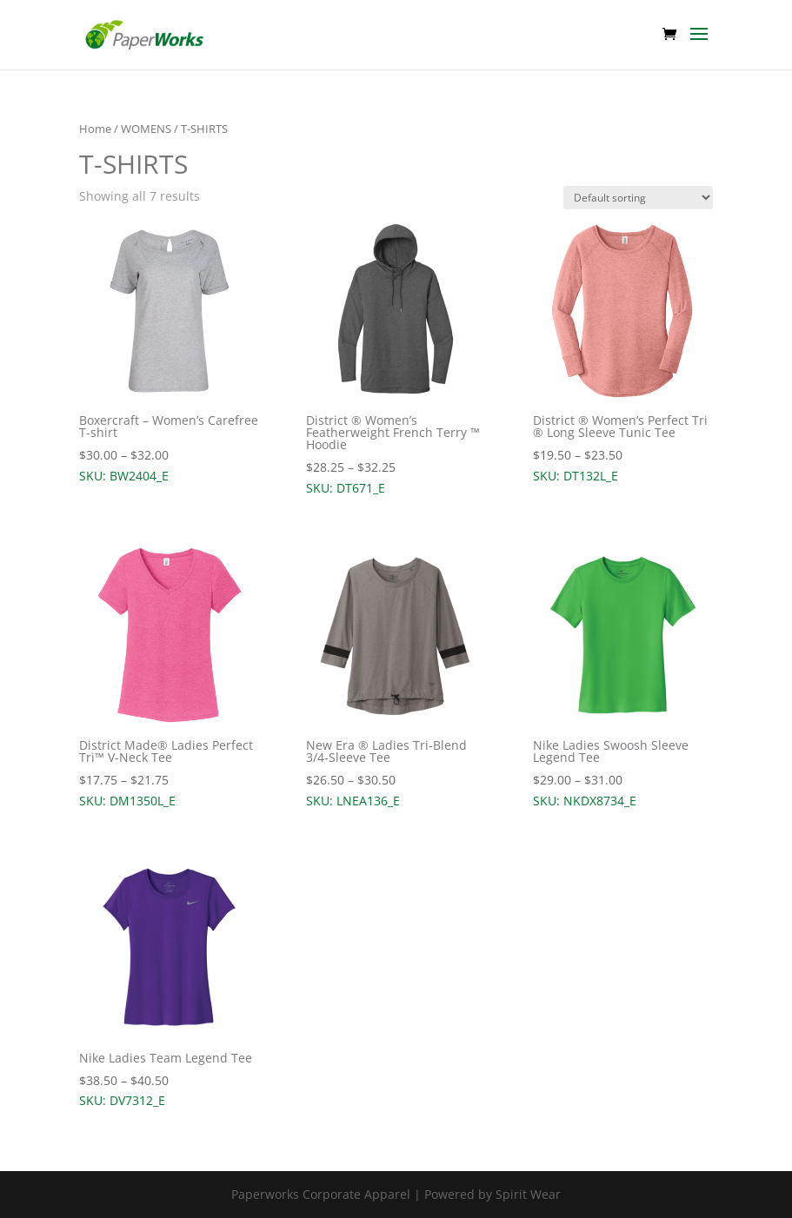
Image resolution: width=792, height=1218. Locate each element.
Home (95, 128)
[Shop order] (638, 197)
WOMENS (146, 128)
